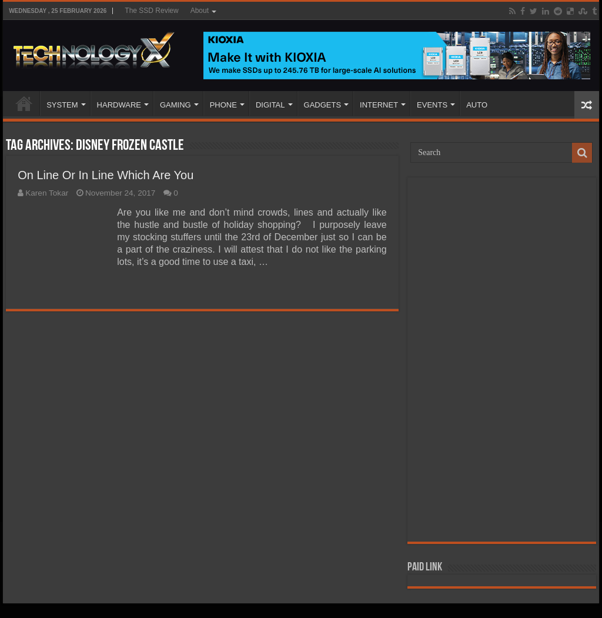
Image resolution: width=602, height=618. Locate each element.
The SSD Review (151, 10)
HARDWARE (119, 104)
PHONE (223, 104)
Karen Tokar (46, 193)
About (199, 10)
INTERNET (379, 104)
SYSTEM (62, 104)
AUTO (476, 104)
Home (24, 103)
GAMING (175, 104)
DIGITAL (270, 104)
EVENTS (432, 104)
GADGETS (323, 104)
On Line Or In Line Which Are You (105, 175)
